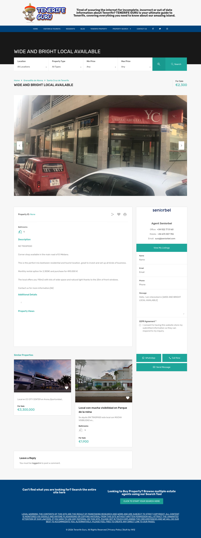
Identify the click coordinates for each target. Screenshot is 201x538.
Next (181, 145)
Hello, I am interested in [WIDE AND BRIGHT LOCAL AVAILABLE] (161, 305)
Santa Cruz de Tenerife (58, 80)
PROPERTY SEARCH (122, 29)
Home (17, 80)
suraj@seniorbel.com (165, 238)
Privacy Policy (114, 529)
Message (143, 293)
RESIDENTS (70, 29)
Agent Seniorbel (161, 223)
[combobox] (31, 67)
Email (141, 268)
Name (141, 256)
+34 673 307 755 (166, 234)
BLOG (83, 29)
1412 (133, 529)
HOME (35, 29)
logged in (36, 463)
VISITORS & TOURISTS (51, 29)
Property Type (58, 61)
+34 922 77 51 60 (165, 229)
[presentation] (162, 343)
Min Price (91, 61)
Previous (19, 145)
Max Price (125, 61)
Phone (142, 281)
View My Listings (162, 248)
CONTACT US (142, 29)
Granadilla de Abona (33, 80)
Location (21, 61)
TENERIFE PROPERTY (98, 29)
